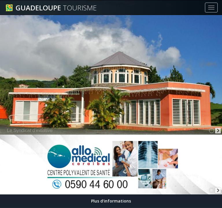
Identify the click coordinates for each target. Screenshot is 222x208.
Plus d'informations (111, 201)
